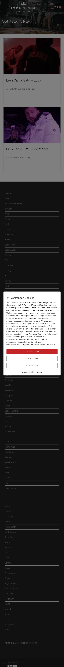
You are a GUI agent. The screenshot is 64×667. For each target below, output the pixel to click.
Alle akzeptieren (32, 352)
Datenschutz (27, 372)
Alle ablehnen (32, 358)
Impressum (37, 372)
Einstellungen (32, 365)
